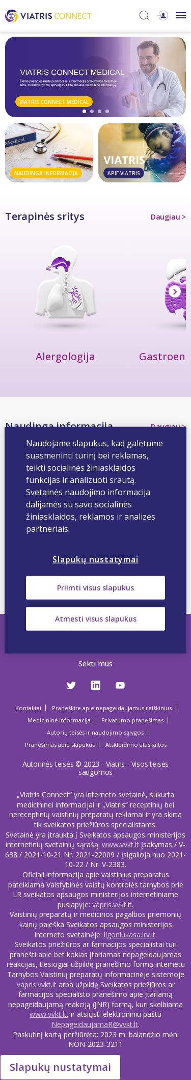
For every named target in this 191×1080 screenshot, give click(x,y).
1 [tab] (84, 111)
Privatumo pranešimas (132, 720)
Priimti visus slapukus (95, 587)
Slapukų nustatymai (60, 1067)
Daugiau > (168, 217)
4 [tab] (107, 111)
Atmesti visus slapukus (96, 619)
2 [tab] (92, 111)
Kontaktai (28, 708)
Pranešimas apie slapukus (60, 744)
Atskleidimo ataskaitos (136, 744)
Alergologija (65, 356)
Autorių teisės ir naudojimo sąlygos (95, 732)
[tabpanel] (95, 77)
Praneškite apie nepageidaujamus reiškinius (112, 708)
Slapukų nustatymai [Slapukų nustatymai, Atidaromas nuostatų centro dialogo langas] (95, 559)
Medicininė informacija (59, 720)
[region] (95, 540)
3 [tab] (99, 111)
